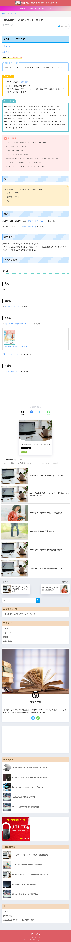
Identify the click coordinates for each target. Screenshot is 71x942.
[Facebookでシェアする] (31, 412)
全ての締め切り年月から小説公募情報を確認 (19, 920)
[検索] (38, 600)
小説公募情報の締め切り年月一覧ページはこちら (20, 614)
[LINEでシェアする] (48, 412)
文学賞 (5, 628)
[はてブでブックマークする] (40, 412)
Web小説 (46, 463)
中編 (17, 463)
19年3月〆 (55, 463)
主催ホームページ (8, 46)
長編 (12, 463)
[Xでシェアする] (22, 412)
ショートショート (34, 463)
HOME (35, 934)
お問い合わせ (8, 916)
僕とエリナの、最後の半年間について (18, 323)
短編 (23, 463)
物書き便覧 (36, 3)
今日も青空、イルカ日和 (13, 306)
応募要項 (5, 52)
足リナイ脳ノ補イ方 (11, 354)
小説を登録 (24, 82)
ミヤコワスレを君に (11, 371)
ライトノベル (18, 459)
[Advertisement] (35, 388)
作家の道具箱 (8, 641)
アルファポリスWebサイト (38, 221)
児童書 (5, 637)
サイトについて (9, 911)
